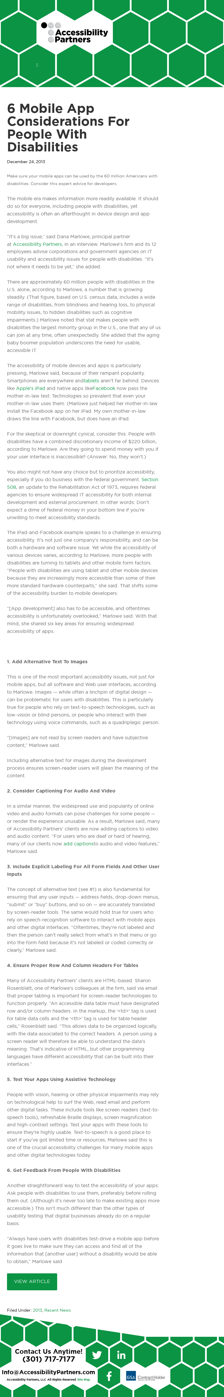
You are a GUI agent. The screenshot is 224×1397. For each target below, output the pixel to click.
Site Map (83, 1379)
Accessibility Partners (37, 244)
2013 (37, 1310)
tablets (91, 381)
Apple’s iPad (30, 388)
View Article (32, 1281)
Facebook (103, 388)
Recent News (57, 1310)
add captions (79, 844)
